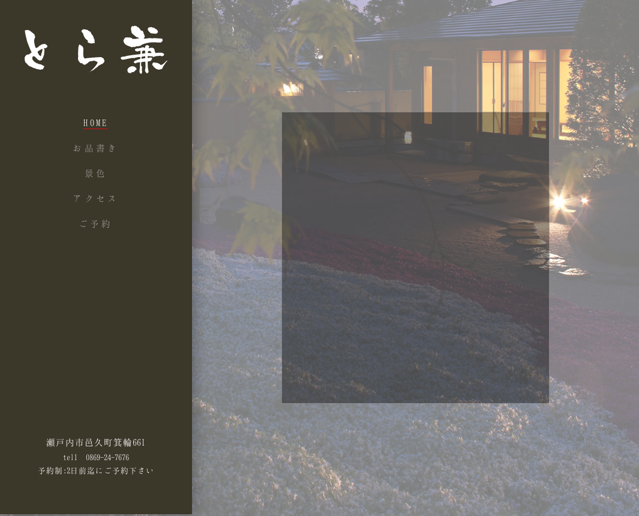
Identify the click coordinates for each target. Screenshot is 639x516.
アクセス (96, 198)
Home (95, 122)
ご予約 (96, 223)
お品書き (96, 148)
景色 (96, 173)
